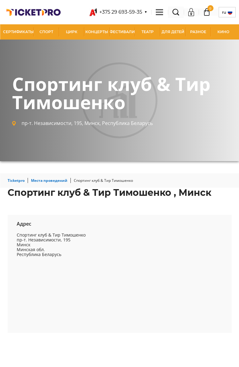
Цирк (71, 31)
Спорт (46, 31)
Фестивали (122, 31)
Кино (223, 31)
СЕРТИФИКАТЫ (18, 31)
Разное (198, 31)
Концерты (96, 31)
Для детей (173, 31)
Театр (148, 31)
